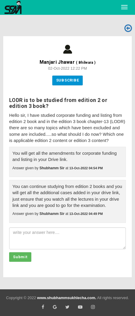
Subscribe (67, 80)
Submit (20, 257)
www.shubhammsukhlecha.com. (66, 298)
